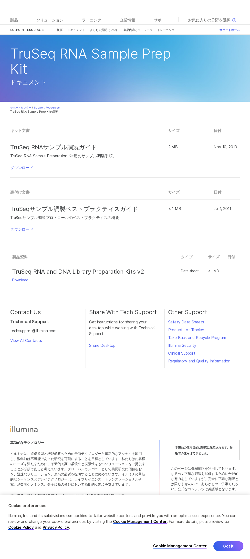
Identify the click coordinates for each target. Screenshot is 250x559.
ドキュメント (76, 30)
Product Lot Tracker (186, 329)
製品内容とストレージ (138, 30)
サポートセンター (20, 107)
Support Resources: (47, 107)
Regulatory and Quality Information (199, 361)
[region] (125, 527)
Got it (228, 546)
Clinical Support (181, 353)
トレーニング (166, 30)
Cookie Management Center (140, 521)
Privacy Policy (56, 527)
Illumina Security (182, 345)
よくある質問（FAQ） (104, 30)
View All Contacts (26, 340)
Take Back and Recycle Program (197, 337)
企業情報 (127, 20)
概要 (60, 30)
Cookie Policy (21, 527)
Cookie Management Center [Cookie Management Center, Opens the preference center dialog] (180, 546)
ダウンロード (21, 167)
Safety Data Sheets (186, 321)
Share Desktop (102, 345)
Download (20, 280)
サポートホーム (229, 30)
